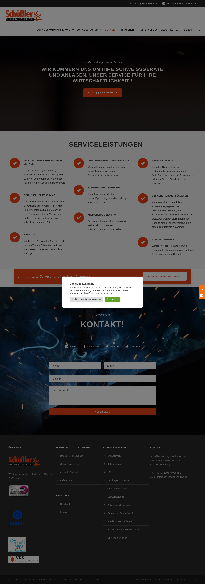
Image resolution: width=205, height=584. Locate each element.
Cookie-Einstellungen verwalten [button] (87, 299)
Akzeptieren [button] (112, 299)
